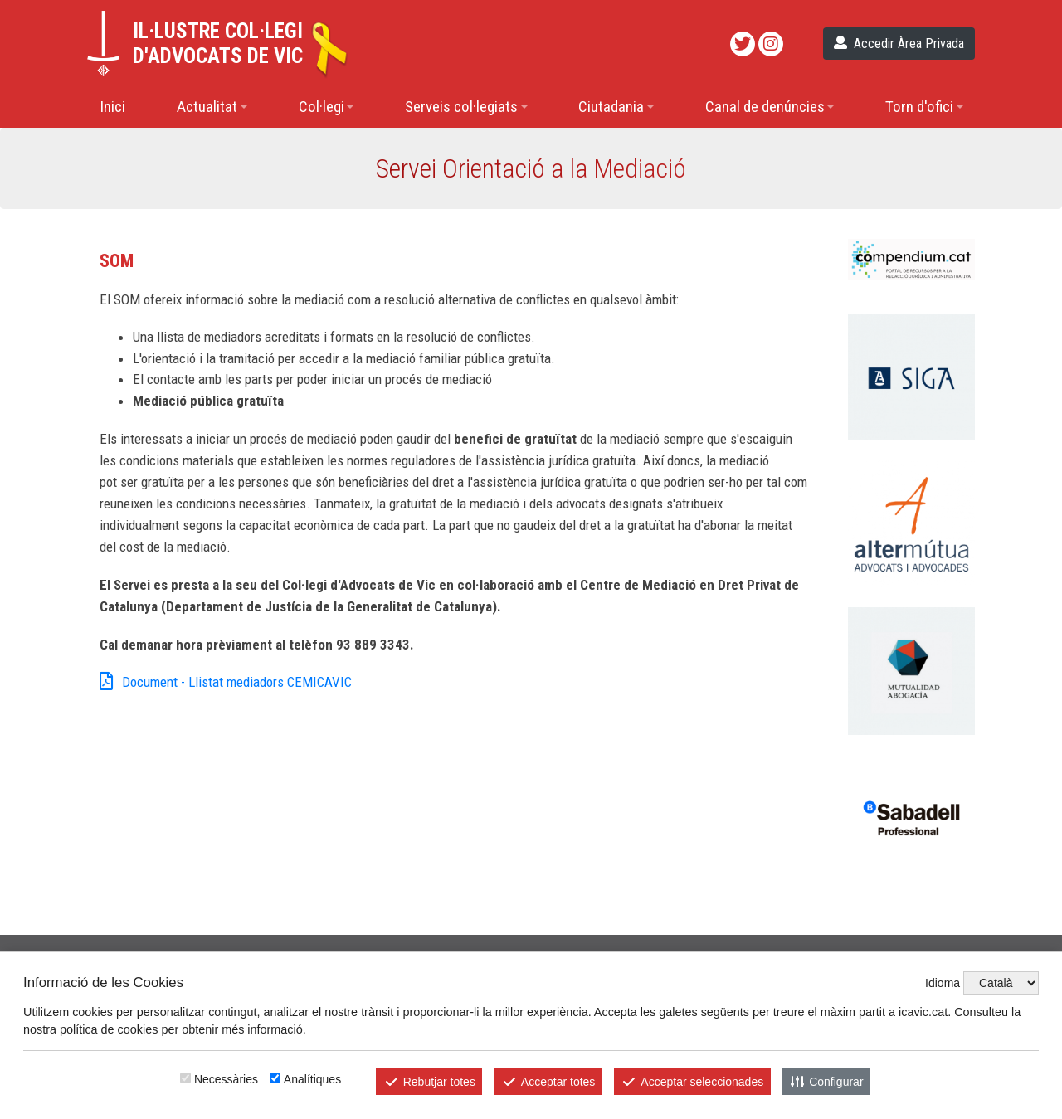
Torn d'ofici (919, 106)
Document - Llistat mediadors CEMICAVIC (226, 682)
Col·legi (321, 106)
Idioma (942, 983)
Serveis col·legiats (461, 106)
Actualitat (207, 106)
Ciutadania (611, 106)
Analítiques (312, 1079)
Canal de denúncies (765, 106)
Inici (112, 106)
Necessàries (226, 1079)
